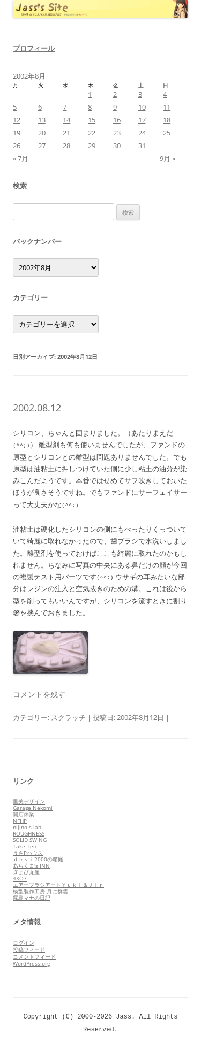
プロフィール (34, 48)
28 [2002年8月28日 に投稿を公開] (66, 145)
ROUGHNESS (28, 833)
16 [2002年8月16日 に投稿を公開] (117, 120)
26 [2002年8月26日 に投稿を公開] (16, 145)
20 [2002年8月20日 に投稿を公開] (42, 132)
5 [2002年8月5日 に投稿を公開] (15, 107)
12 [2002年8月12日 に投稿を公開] (16, 120)
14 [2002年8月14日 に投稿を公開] (66, 120)
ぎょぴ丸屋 (26, 872)
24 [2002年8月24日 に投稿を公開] (142, 132)
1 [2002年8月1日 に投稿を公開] (90, 94)
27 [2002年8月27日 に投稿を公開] (42, 145)
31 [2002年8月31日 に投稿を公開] (142, 145)
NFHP (20, 820)
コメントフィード (34, 956)
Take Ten (24, 846)
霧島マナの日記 (31, 897)
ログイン (23, 942)
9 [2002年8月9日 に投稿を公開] (115, 107)
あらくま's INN (31, 865)
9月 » (167, 158)
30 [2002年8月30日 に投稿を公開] (117, 145)
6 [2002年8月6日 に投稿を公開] (40, 107)
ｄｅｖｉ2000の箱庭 (38, 859)
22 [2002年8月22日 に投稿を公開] (91, 132)
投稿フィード (29, 949)
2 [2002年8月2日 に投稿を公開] (115, 94)
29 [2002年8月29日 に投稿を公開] (91, 145)
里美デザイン (29, 801)
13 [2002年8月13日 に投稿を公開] (42, 120)
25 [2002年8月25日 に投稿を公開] (166, 132)
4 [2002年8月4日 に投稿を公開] (165, 94)
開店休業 (23, 814)
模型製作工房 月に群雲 (40, 891)
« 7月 (20, 158)
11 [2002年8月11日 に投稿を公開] (166, 107)
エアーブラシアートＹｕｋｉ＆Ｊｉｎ (58, 885)
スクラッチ (68, 717)
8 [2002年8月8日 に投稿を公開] (90, 107)
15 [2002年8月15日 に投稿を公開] (91, 120)
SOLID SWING (30, 840)
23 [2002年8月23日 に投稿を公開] (117, 132)
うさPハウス (28, 852)
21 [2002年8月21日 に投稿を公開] (66, 132)
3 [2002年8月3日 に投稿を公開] (140, 94)
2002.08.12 (37, 407)
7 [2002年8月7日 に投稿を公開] (64, 107)
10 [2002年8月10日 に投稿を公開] (142, 107)
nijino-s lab (27, 827)
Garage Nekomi (33, 807)
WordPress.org (31, 963)
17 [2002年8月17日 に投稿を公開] (142, 120)
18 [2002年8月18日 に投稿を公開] (166, 120)
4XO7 (20, 878)
